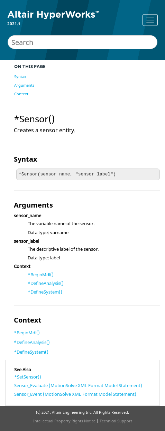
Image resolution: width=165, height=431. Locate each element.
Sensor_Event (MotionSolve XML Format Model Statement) (75, 394)
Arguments (24, 85)
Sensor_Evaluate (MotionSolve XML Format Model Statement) (78, 385)
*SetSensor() (27, 377)
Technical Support (116, 420)
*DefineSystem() (45, 292)
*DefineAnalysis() (46, 283)
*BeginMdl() (41, 274)
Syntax (20, 76)
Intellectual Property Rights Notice (64, 420)
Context (21, 93)
